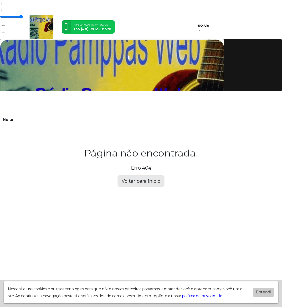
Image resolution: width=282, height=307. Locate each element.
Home (35, 104)
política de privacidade (202, 295)
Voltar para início (141, 181)
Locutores (91, 104)
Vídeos (74, 104)
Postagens (112, 104)
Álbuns (129, 104)
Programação (54, 104)
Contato (145, 104)
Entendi (263, 291)
